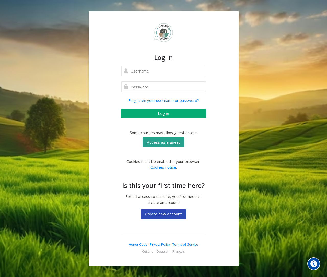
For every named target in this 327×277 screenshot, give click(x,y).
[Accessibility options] (313, 263)
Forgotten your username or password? (163, 100)
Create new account (163, 213)
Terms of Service (185, 244)
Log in (163, 113)
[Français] (178, 251)
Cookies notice (163, 167)
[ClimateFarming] (163, 32)
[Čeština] (147, 251)
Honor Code (138, 244)
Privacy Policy (160, 244)
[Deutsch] (163, 251)
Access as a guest (163, 142)
